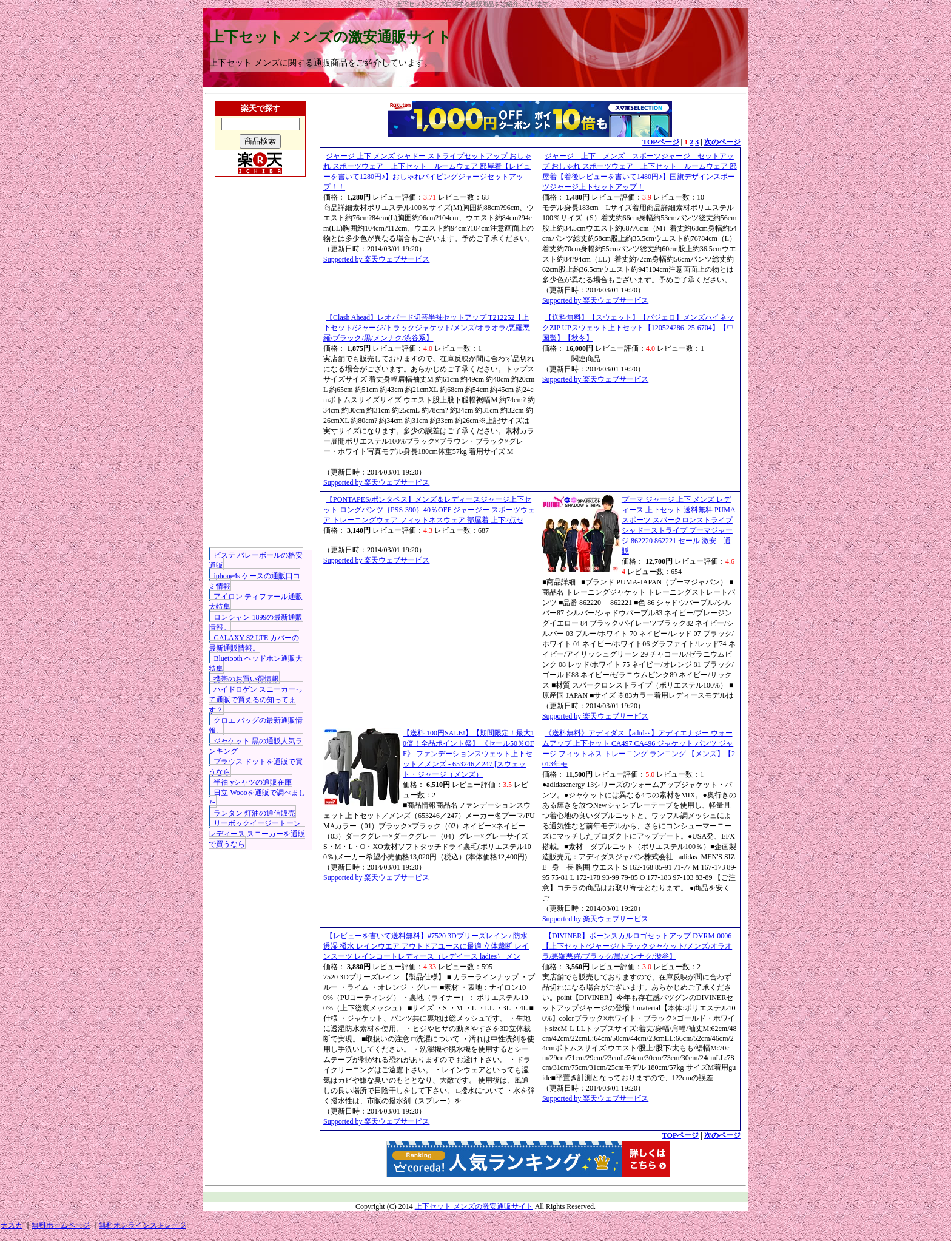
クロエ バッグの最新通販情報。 (256, 725)
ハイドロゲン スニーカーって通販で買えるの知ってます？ (256, 699)
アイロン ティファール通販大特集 (256, 601)
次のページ (722, 142)
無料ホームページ (61, 1225)
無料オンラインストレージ (142, 1225)
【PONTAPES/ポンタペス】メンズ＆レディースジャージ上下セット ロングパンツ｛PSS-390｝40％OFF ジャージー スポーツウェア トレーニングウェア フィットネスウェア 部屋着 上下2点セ (429, 509)
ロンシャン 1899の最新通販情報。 (256, 622)
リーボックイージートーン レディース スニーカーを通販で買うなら (257, 833)
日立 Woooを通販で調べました (257, 797)
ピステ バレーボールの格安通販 (256, 560)
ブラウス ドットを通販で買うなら (256, 766)
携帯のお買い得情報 (246, 679)
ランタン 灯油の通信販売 (254, 813)
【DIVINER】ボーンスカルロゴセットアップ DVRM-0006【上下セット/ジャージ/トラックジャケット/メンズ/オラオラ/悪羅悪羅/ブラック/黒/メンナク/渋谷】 (637, 946)
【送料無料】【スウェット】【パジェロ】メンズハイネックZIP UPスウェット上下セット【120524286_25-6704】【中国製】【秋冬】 (638, 327)
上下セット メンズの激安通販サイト (330, 37)
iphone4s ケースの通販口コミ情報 (254, 581)
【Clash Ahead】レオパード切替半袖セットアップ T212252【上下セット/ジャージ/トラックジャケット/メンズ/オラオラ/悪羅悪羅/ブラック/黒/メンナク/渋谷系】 (426, 327)
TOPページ (660, 142)
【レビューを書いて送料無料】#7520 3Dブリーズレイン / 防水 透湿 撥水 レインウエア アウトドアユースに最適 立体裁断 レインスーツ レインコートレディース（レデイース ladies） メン (426, 946)
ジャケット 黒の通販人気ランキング (256, 746)
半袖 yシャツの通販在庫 (252, 782)
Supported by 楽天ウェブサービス (376, 259)
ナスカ (11, 1225)
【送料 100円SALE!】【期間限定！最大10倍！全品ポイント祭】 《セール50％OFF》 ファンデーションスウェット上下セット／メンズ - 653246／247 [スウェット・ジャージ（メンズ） (468, 754)
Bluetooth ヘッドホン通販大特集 (255, 663)
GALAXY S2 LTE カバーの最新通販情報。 (254, 643)
